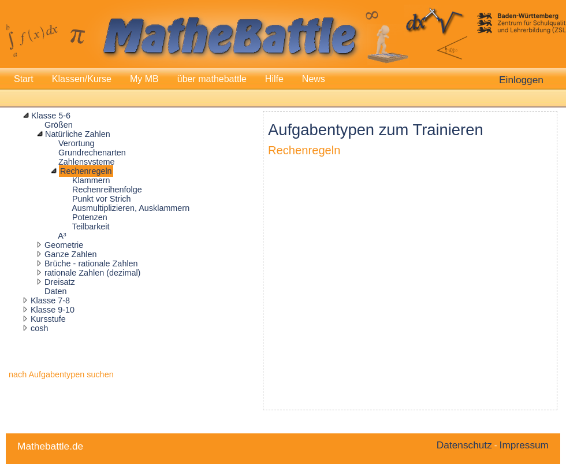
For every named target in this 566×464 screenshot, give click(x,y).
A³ (62, 235)
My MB (144, 79)
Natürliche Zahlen (77, 134)
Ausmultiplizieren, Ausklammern (130, 208)
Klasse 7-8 (50, 300)
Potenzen (89, 217)
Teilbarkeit (91, 226)
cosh (39, 328)
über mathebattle (212, 79)
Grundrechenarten (92, 152)
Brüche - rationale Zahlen (91, 263)
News (313, 79)
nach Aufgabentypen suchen (61, 374)
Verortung (76, 143)
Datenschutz (464, 445)
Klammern (91, 180)
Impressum (524, 445)
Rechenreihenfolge (107, 189)
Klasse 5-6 (50, 115)
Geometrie (63, 245)
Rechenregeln (86, 171)
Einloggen (521, 80)
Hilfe (274, 79)
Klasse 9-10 (53, 309)
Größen (58, 124)
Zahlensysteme (86, 161)
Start (23, 79)
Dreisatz (59, 282)
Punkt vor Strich (101, 198)
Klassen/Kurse (81, 79)
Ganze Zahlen (70, 254)
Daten (55, 291)
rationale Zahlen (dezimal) (92, 272)
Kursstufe (48, 319)
